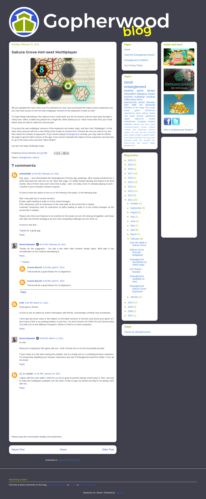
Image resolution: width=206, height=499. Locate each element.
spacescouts (130, 102)
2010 (130, 302)
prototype (142, 121)
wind (133, 145)
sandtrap (150, 96)
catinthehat (150, 116)
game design (146, 90)
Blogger (118, 492)
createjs (127, 130)
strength (147, 140)
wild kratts (129, 116)
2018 (130, 169)
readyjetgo (139, 96)
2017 (130, 173)
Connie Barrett (34, 267)
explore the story (131, 132)
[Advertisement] (176, 186)
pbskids (128, 90)
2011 (130, 200)
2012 (130, 195)
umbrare (128, 124)
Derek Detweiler (27, 244)
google (131, 135)
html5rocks (150, 110)
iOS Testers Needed (135, 270)
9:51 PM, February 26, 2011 (53, 244)
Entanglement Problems (136, 60)
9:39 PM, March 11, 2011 (51, 338)
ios (141, 105)
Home (63, 449)
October (134, 203)
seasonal (127, 140)
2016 (130, 178)
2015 (130, 182)
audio (152, 108)
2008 (130, 311)
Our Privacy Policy (133, 65)
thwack (151, 94)
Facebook (61, 485)
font (145, 132)
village (152, 143)
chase (152, 124)
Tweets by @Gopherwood (137, 332)
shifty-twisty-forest (133, 99)
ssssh (135, 140)
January (134, 297)
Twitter (73, 485)
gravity (146, 135)
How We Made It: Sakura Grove (138, 244)
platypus (142, 93)
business (128, 96)
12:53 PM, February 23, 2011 (45, 173)
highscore (139, 119)
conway (143, 127)
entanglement (25, 157)
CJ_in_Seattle (26, 373)
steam (152, 113)
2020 (130, 160)
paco (138, 113)
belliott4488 (25, 173)
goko (126, 135)
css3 (134, 130)
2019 (130, 164)
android (139, 116)
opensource (129, 113)
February (135, 238)
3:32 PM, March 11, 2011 (36, 303)
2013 (130, 191)
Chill (21, 303)
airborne (136, 124)
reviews (151, 121)
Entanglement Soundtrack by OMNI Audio (138, 262)
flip (141, 132)
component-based (131, 127)
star (140, 140)
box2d (141, 102)
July (132, 216)
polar (153, 138)
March (133, 234)
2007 (130, 315)
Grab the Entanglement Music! (139, 55)
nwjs (148, 138)
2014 (130, 186)
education (130, 93)
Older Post (108, 449)
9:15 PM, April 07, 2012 (53, 267)
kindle (130, 138)
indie (134, 105)
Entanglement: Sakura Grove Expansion (138, 289)
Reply (22, 235)
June (133, 221)
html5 (128, 82)
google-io (139, 135)
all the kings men (141, 108)
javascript (150, 105)
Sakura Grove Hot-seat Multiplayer (137, 252)
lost (144, 138)
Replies (26, 262)
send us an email (87, 485)
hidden (152, 135)
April (133, 230)
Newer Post (18, 449)
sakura (36, 157)
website (127, 145)
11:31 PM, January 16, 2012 (47, 373)
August (134, 212)
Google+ (52, 485)
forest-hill (151, 132)
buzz (147, 124)
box (142, 124)
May (132, 225)
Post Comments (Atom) (69, 460)
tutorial (145, 143)
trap (138, 143)
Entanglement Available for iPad (137, 279)
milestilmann (130, 121)
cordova (152, 127)
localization (138, 138)
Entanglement (72, 134)
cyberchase (142, 130)
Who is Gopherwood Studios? (178, 129)
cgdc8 (127, 119)
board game (132, 110)
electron (152, 130)
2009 (130, 307)
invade (152, 119)
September (136, 208)
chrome (128, 107)
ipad (126, 138)
